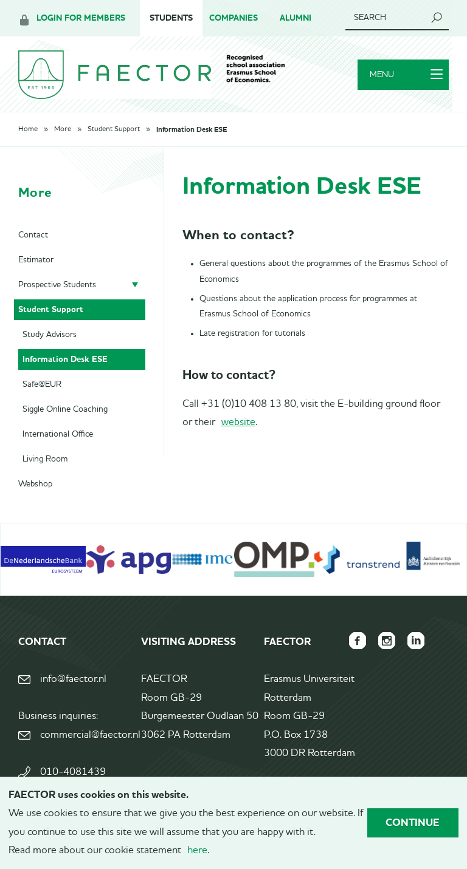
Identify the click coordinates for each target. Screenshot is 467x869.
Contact (33, 235)
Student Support (114, 129)
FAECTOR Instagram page (386, 640)
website (238, 422)
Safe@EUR (41, 384)
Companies (233, 18)
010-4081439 (73, 772)
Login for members (80, 18)
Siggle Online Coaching (65, 409)
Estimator (36, 260)
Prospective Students (57, 285)
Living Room (44, 459)
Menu (406, 74)
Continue (413, 822)
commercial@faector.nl (89, 735)
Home (28, 129)
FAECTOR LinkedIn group (415, 640)
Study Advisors (49, 334)
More (62, 129)
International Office (57, 434)
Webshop (35, 484)
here (197, 850)
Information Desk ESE (191, 129)
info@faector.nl (73, 679)
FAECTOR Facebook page (357, 640)
